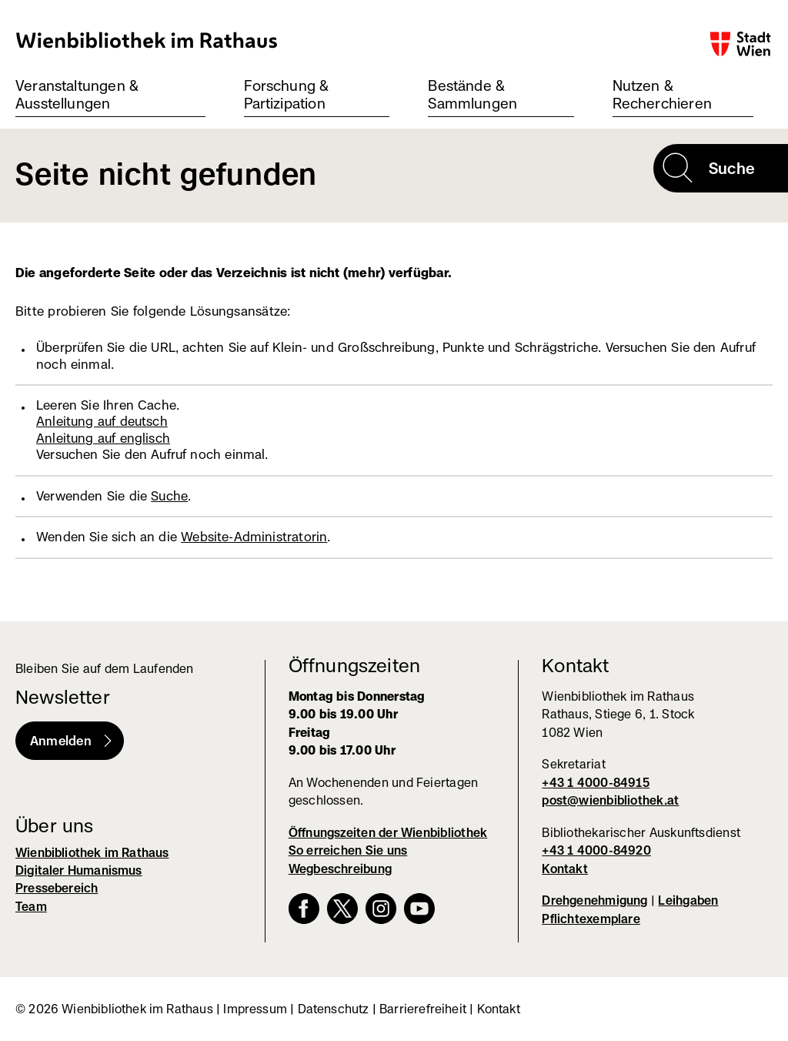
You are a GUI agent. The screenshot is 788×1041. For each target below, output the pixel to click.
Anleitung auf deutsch (102, 421)
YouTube (419, 908)
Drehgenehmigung (594, 900)
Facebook (304, 908)
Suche (169, 495)
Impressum (255, 1009)
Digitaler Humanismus (78, 870)
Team (31, 907)
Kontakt (565, 869)
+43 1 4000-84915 (595, 783)
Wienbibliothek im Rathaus (147, 39)
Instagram (381, 908)
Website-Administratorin (254, 536)
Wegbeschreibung (340, 869)
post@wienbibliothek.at (610, 800)
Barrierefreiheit (422, 1009)
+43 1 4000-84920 (596, 850)
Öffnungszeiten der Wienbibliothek (388, 833)
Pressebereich (56, 888)
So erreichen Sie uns (348, 850)
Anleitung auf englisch (103, 438)
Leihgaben (688, 900)
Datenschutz (333, 1009)
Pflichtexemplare (591, 919)
